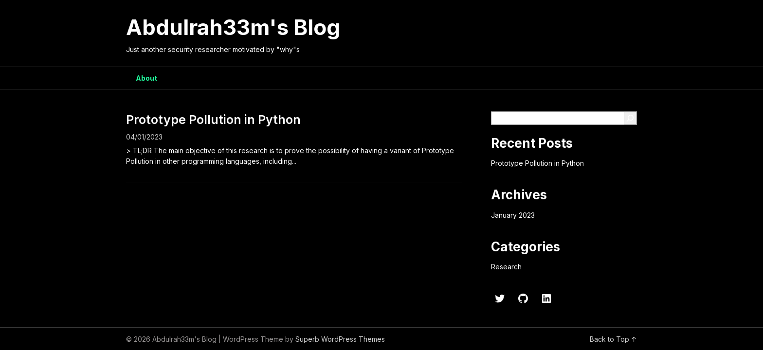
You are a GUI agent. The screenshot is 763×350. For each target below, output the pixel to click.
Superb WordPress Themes (340, 339)
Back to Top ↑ (613, 339)
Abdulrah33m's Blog (233, 27)
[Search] (630, 118)
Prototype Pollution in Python (213, 119)
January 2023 (513, 215)
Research (506, 266)
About (146, 78)
